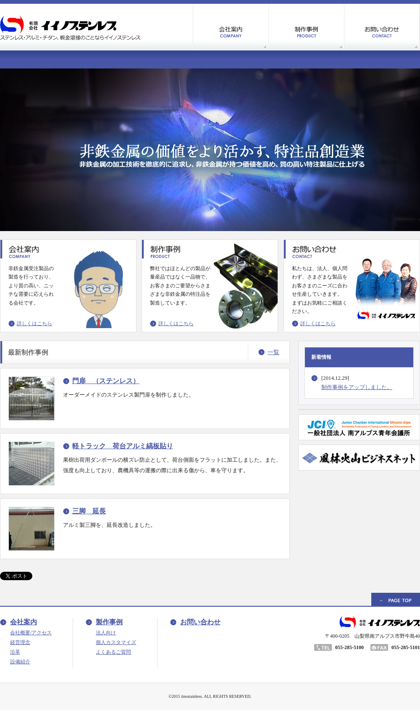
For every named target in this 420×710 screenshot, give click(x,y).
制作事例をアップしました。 (356, 387)
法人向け (106, 633)
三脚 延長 (89, 511)
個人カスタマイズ (116, 642)
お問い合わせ (200, 622)
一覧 (273, 352)
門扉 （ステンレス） (105, 380)
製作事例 (109, 622)
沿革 (15, 652)
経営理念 (20, 642)
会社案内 (23, 622)
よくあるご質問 (113, 652)
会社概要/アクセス (31, 633)
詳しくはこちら (34, 323)
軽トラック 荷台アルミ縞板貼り (122, 446)
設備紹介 (20, 662)
